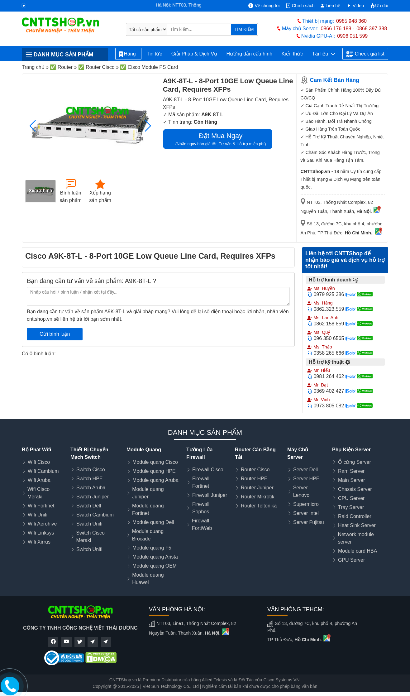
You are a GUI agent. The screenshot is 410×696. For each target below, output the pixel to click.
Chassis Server (355, 489)
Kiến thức (292, 53)
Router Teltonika (259, 505)
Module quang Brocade (148, 535)
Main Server (351, 480)
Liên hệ (330, 5)
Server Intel (306, 513)
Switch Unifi (89, 523)
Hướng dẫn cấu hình (249, 53)
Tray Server (351, 507)
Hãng (128, 54)
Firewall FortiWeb (202, 524)
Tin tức (154, 53)
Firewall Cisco (207, 469)
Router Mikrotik (257, 496)
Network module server (356, 538)
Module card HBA (357, 551)
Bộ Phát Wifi (36, 449)
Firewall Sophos (200, 508)
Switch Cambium (95, 514)
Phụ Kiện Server (351, 449)
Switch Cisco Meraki (90, 536)
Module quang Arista (155, 556)
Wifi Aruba (39, 480)
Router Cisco (255, 469)
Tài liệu (323, 54)
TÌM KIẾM (244, 29)
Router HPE (254, 478)
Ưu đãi (379, 5)
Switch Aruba (90, 487)
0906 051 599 (352, 36)
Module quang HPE (154, 471)
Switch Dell (88, 505)
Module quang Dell (153, 522)
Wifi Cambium (43, 471)
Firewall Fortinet (200, 482)
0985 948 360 (351, 21)
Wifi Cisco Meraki (38, 493)
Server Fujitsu (308, 522)
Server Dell (305, 469)
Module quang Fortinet (148, 509)
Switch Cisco (90, 469)
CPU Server (351, 498)
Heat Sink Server (357, 525)
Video (355, 5)
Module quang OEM (154, 566)
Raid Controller (354, 516)
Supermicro (306, 504)
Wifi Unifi (37, 514)
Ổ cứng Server (354, 462)
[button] (148, 126)
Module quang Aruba (155, 480)
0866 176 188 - (338, 28)
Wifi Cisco (39, 462)
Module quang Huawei (148, 578)
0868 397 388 (371, 28)
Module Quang (143, 449)
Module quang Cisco (155, 462)
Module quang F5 (151, 547)
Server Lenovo (301, 491)
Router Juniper (257, 487)
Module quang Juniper (148, 493)
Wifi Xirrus (39, 542)
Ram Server (351, 471)
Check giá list (365, 54)
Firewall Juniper (209, 495)
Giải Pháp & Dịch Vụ (194, 53)
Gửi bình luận (55, 334)
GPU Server (351, 560)
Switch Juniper (92, 496)
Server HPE (306, 478)
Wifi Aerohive (42, 523)
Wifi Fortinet (41, 505)
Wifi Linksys (41, 532)
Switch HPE (89, 478)
